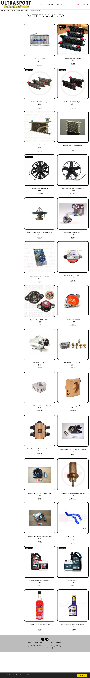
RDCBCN (39, 654)
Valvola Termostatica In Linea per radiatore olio (39, 463)
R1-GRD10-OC (73, 109)
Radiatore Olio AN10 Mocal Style (39, 103)
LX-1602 (73, 562)
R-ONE (39, 108)
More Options (63, 26)
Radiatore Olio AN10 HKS (39, 147)
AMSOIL (39, 653)
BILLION (73, 242)
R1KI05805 (39, 517)
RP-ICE (72, 656)
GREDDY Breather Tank (39, 372)
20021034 (39, 246)
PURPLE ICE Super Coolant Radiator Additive (73, 649)
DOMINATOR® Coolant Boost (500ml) (39, 648)
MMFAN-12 (39, 197)
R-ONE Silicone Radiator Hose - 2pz (73, 555)
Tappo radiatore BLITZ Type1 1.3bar (40, 284)
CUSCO (73, 288)
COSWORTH (39, 245)
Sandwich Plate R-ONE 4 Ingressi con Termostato (73, 463)
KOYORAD (39, 64)
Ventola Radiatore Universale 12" (40, 191)
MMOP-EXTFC (40, 470)
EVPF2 (73, 608)
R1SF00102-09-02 (73, 517)
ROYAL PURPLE (73, 655)
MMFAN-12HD (73, 199)
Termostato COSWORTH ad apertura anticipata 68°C (39, 239)
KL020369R (39, 65)
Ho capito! (82, 675)
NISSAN (13, 10)
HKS (39, 151)
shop (8, 10)
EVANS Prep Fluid (73, 601)
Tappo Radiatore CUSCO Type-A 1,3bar (73, 283)
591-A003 (39, 335)
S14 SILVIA (20, 10)
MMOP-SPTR (73, 422)
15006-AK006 (40, 153)
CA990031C (73, 65)
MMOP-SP (39, 424)
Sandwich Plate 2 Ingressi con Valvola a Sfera (39, 510)
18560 (39, 290)
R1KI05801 (39, 563)
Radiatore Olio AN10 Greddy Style (73, 103)
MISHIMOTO (39, 196)
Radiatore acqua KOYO (39, 59)
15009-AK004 (73, 334)
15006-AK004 (73, 154)
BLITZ (39, 289)
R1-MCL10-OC (39, 109)
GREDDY (39, 377)
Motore (27, 10)
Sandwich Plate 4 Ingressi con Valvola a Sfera (39, 556)
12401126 (73, 378)
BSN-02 (73, 244)
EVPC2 (39, 610)
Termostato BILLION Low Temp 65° (73, 237)
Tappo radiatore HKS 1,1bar (73, 328)
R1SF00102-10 (73, 471)
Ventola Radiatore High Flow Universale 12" (73, 192)
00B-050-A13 (73, 290)
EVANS (39, 608)
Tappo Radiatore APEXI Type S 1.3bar (39, 328)
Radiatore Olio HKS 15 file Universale (72, 147)
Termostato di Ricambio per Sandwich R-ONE (73, 510)
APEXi (39, 333)
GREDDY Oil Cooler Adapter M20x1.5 (73, 372)
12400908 (39, 378)
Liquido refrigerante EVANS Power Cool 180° (39, 602)
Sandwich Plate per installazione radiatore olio (39, 417)
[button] (80, 4)
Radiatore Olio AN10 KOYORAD (73, 58)
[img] (39, 40)
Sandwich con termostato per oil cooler (73, 416)
